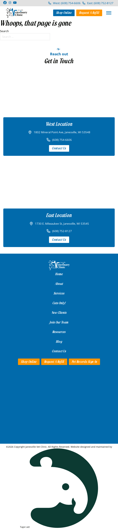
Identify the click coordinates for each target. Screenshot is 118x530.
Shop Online (64, 13)
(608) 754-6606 (62, 140)
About (59, 284)
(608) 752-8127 (62, 231)
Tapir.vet (25, 527)
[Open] (108, 12)
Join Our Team (59, 322)
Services (59, 293)
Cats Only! (59, 303)
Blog (59, 341)
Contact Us (59, 148)
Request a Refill (89, 13)
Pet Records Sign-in (84, 362)
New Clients (59, 312)
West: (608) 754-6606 (67, 3)
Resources (59, 332)
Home (59, 274)
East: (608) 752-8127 (100, 3)
